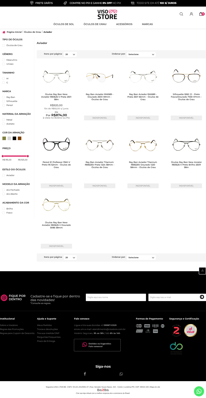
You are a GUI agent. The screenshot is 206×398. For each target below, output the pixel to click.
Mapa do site (155, 387)
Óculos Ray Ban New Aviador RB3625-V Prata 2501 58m (56, 97)
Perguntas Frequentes (48, 337)
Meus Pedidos (44, 325)
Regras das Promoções (12, 329)
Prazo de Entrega (46, 341)
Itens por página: (53, 54)
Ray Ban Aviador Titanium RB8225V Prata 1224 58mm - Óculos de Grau (99, 165)
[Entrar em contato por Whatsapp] (199, 391)
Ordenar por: (118, 54)
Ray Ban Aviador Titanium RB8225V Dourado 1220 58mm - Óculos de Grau (143, 165)
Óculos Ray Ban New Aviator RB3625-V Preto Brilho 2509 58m (186, 165)
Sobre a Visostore (9, 325)
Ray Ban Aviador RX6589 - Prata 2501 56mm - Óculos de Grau (143, 97)
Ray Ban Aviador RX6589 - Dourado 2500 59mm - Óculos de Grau (99, 97)
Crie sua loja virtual (83, 393)
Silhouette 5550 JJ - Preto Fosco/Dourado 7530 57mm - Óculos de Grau (186, 97)
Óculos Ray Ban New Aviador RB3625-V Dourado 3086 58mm (56, 225)
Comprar (56, 124)
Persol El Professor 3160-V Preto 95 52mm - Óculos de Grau (56, 165)
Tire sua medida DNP (48, 333)
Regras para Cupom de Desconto (17, 333)
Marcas (147, 24)
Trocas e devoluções (47, 329)
